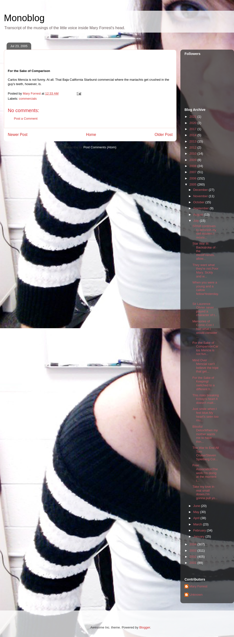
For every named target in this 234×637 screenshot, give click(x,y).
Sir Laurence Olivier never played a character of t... (204, 309)
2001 (193, 563)
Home (91, 135)
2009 (193, 160)
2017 (193, 129)
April (197, 518)
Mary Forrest (198, 586)
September (201, 208)
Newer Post (18, 135)
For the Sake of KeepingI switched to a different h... (203, 383)
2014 (193, 135)
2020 (193, 123)
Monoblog (24, 18)
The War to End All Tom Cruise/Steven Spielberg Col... (205, 453)
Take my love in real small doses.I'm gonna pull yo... (204, 492)
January (199, 536)
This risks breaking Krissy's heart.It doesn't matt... (205, 399)
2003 (193, 550)
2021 (193, 116)
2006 (193, 178)
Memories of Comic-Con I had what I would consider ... (204, 328)
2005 (193, 184)
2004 (193, 544)
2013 (193, 141)
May (196, 512)
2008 (193, 166)
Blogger (144, 627)
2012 (193, 147)
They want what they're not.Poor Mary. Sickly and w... (205, 270)
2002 (193, 556)
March (198, 524)
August (198, 214)
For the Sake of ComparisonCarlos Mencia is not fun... (205, 348)
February (200, 530)
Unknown (196, 594)
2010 (193, 153)
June (197, 506)
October (199, 202)
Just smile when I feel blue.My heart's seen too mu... (205, 414)
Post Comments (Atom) (99, 147)
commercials (28, 98)
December (201, 190)
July (196, 220)
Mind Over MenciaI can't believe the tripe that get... (205, 365)
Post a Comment (26, 118)
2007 (193, 172)
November (201, 196)
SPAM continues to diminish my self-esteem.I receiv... (204, 231)
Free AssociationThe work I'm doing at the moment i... (205, 472)
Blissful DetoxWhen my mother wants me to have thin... (205, 434)
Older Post (164, 135)
